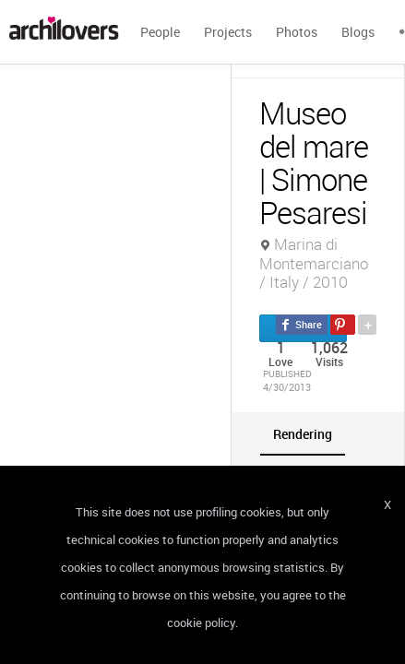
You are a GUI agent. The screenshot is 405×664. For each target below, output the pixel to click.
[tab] (302, 434)
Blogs (358, 32)
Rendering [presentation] (302, 434)
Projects (228, 32)
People (160, 32)
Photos (296, 32)
